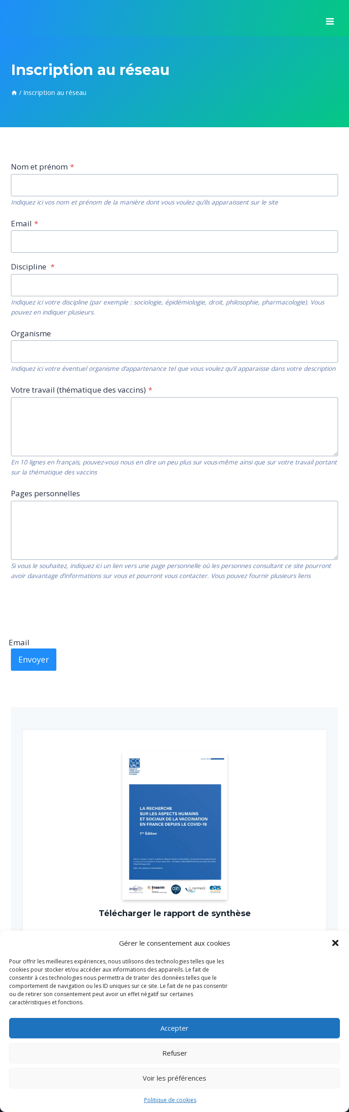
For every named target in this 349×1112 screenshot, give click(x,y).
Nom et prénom (42, 166)
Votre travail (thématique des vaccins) (81, 389)
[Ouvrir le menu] (329, 18)
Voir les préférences (174, 1077)
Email (24, 223)
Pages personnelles (45, 493)
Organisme (31, 333)
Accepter (174, 1027)
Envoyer (33, 659)
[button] (335, 942)
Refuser (174, 1052)
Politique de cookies (170, 1100)
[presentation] (80, 608)
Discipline (33, 266)
